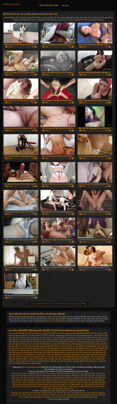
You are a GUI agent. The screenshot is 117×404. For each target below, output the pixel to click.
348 (83, 304)
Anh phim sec (16, 395)
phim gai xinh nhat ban (17, 337)
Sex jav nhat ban (59, 378)
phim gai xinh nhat (100, 335)
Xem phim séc (17, 380)
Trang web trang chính (48, 5)
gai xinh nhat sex (22, 335)
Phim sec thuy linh (44, 386)
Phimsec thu (61, 393)
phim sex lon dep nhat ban (25, 346)
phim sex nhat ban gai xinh (23, 350)
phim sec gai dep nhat (69, 337)
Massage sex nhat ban (42, 397)
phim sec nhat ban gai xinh (30, 340)
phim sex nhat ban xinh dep (95, 355)
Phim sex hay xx (30, 380)
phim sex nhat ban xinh (75, 355)
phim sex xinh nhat (16, 359)
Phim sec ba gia (39, 393)
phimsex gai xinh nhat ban (46, 361)
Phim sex (83, 380)
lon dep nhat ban (35, 335)
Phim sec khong (72, 378)
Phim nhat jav (78, 397)
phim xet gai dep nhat (66, 359)
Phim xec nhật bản (99, 395)
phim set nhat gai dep (77, 342)
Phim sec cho (51, 393)
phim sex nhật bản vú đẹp (56, 355)
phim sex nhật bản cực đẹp (69, 346)
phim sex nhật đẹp (97, 357)
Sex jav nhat (48, 384)
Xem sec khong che (55, 388)
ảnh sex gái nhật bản (16, 333)
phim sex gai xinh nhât (17, 344)
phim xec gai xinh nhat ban (33, 359)
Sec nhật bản (69, 395)
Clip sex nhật (83, 382)
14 (76, 304)
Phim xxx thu (40, 382)
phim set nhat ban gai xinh (59, 342)
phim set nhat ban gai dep (38, 342)
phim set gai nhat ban (99, 340)
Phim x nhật (41, 380)
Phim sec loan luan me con (62, 386)
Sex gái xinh (100, 376)
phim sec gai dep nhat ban (88, 337)
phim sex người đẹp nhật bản (47, 346)
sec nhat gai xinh (89, 361)
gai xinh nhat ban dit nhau (86, 333)
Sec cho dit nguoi (21, 376)
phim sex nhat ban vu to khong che (33, 355)
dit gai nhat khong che (33, 333)
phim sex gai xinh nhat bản (36, 344)
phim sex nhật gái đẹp (67, 357)
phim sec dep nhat (53, 337)
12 (68, 304)
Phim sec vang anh (88, 376)
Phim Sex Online (36, 384)
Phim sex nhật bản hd (30, 373)
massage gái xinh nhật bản (66, 335)
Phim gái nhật (56, 397)
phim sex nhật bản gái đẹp (89, 350)
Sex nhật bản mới (87, 384)
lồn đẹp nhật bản (48, 335)
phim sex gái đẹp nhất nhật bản (83, 344)
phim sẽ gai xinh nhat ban (35, 337)
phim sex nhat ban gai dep (29, 348)
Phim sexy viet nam (98, 378)
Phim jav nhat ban (56, 373)
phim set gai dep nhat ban (81, 340)
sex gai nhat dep (35, 363)
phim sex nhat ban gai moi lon (79, 348)
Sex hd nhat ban (29, 382)
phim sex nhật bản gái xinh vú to (66, 350)
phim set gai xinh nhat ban (18, 342)
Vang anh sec (69, 388)
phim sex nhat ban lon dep (85, 352)
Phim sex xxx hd (17, 378)
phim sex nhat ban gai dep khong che (53, 348)
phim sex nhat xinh (83, 357)
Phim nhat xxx (84, 378)
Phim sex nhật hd (60, 384)
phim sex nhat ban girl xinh (36, 352)
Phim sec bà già (73, 393)
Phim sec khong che (53, 382)
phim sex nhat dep (33, 357)
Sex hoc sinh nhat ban (43, 378)
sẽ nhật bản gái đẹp (64, 361)
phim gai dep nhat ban (84, 335)
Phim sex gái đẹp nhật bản (11, 4)
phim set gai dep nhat (62, 340)
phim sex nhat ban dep (88, 346)
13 (72, 304)
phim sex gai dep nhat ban (96, 342)
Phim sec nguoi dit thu (96, 380)
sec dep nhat (77, 361)
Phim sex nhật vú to (69, 382)
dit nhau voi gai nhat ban (67, 333)
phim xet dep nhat (50, 359)
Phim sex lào (51, 380)
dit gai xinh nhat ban (49, 333)
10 (59, 304)
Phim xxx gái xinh (34, 376)
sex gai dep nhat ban (20, 363)
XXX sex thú (36, 395)
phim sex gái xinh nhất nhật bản (59, 344)
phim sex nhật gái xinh (49, 357)
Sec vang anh (86, 373)
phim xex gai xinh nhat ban (26, 361)
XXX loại (65, 5)
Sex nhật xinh (29, 378)
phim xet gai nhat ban (83, 359)
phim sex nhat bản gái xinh (43, 350)
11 (63, 304)
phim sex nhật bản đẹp (17, 357)
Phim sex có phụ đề (72, 373)
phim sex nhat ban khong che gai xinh (60, 352)
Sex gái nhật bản (94, 382)
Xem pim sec (17, 382)
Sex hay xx (76, 376)
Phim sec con (17, 373)
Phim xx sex (26, 395)
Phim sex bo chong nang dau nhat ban (56, 376)
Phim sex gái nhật (26, 397)
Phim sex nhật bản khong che (68, 380)
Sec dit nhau (32, 386)
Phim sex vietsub (73, 384)
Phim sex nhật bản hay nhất (83, 386)
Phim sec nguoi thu (98, 393)
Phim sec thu (44, 373)
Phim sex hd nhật (90, 397)
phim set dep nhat (47, 340)
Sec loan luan (21, 386)
